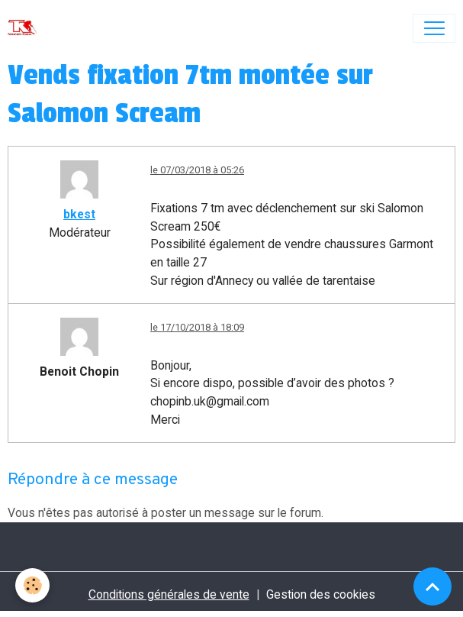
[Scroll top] (432, 586)
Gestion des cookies (320, 594)
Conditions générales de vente (168, 594)
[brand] (25, 28)
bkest (79, 214)
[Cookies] (32, 585)
